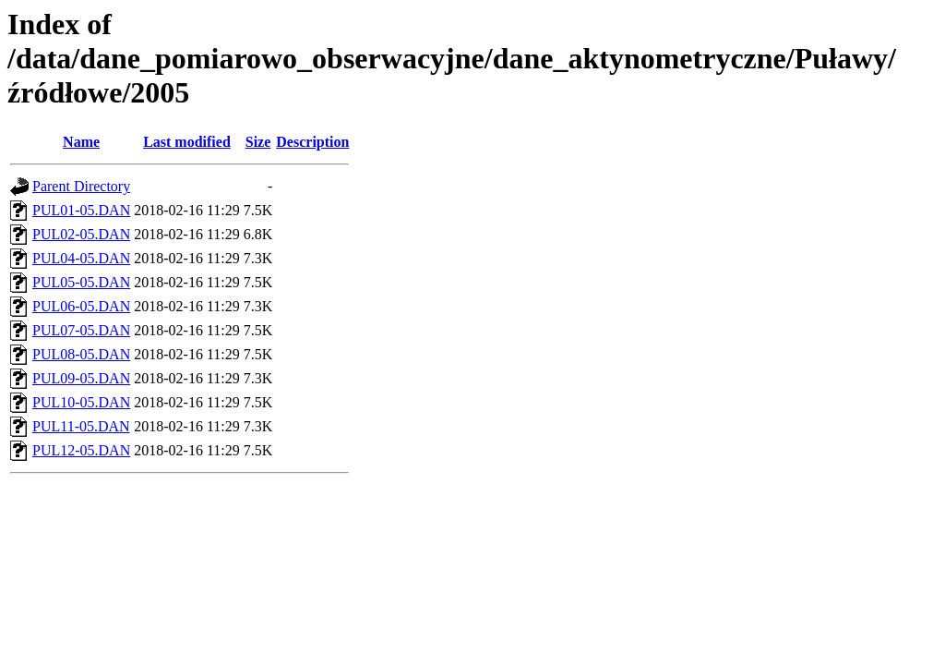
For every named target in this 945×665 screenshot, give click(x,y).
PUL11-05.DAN (81, 426)
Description (312, 142)
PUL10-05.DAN (81, 402)
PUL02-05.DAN (81, 234)
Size (258, 142)
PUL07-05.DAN (81, 330)
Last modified (187, 142)
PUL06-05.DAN (81, 306)
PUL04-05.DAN (81, 258)
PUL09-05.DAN (81, 378)
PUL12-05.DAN (81, 450)
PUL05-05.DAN (81, 282)
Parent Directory (81, 186)
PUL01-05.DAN (81, 210)
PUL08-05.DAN (81, 354)
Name (81, 142)
